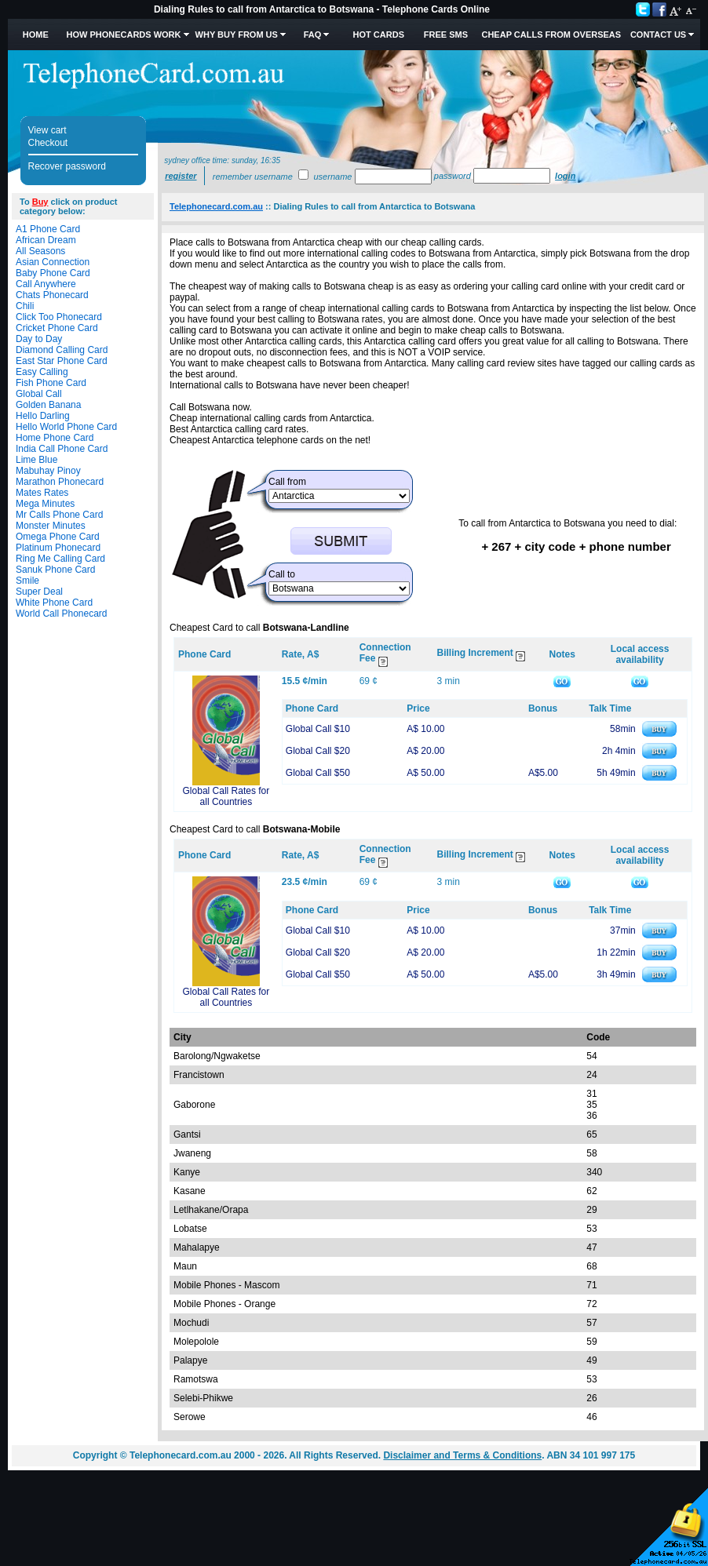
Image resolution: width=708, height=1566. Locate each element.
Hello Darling (43, 415)
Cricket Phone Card (57, 327)
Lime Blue (36, 459)
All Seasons (40, 251)
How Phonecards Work (123, 34)
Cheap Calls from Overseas (551, 34)
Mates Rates (42, 492)
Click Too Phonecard (59, 316)
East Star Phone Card (62, 360)
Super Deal (39, 591)
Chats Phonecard (52, 295)
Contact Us (658, 34)
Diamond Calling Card (62, 349)
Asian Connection (52, 262)
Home (36, 34)
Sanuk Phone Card (55, 569)
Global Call (39, 393)
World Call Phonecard (62, 613)
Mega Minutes (45, 503)
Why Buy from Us (236, 34)
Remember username (253, 176)
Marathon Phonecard (60, 481)
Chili (25, 305)
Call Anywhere (46, 284)
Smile (27, 580)
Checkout (48, 142)
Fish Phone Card (51, 382)
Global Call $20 (318, 750)
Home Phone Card (54, 437)
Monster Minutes (51, 525)
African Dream (46, 240)
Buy (40, 201)
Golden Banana (48, 404)
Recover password (67, 166)
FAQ (313, 34)
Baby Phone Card (53, 273)
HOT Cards (378, 34)
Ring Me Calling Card (60, 558)
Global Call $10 (318, 728)
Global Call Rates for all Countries (226, 796)
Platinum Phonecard (58, 547)
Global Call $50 (318, 772)
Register (180, 175)
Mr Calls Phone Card (59, 514)
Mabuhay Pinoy (48, 470)
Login (565, 175)
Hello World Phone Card (66, 426)
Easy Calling (42, 371)
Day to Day (39, 338)
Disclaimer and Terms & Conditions (462, 1455)
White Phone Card (54, 602)
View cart (47, 130)
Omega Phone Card (58, 536)
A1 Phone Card (48, 229)
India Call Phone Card (62, 448)
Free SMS (446, 34)
